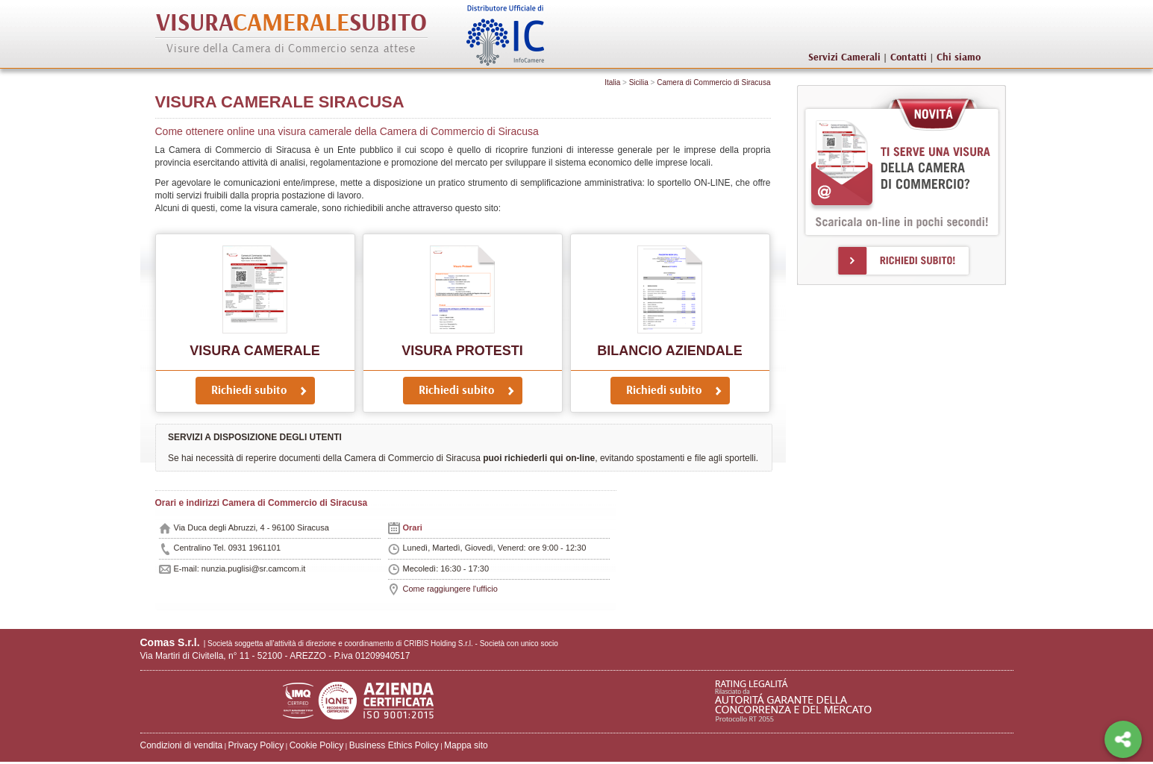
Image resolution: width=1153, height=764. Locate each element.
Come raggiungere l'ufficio (450, 588)
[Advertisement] (893, 324)
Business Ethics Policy (394, 745)
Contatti (908, 57)
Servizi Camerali (844, 57)
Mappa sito (466, 745)
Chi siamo (959, 57)
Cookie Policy (317, 745)
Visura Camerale (254, 350)
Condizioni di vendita (181, 745)
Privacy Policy (256, 745)
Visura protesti (461, 350)
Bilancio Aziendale (669, 350)
